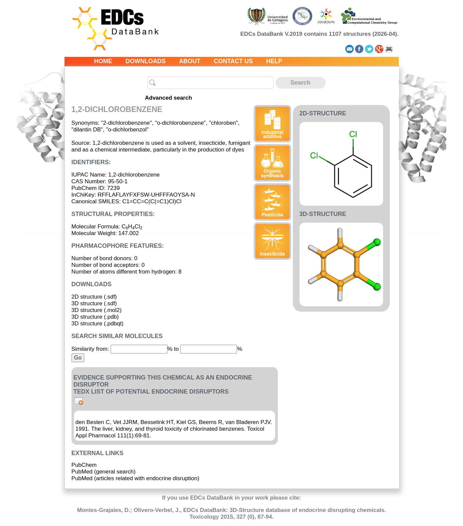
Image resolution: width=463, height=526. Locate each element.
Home (103, 61)
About (190, 61)
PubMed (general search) (104, 471)
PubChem (84, 465)
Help (274, 61)
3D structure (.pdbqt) (98, 323)
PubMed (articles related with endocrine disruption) (136, 478)
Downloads (146, 61)
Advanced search (168, 98)
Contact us (233, 61)
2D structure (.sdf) (94, 297)
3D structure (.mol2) (97, 310)
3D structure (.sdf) (94, 303)
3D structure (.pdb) (95, 317)
